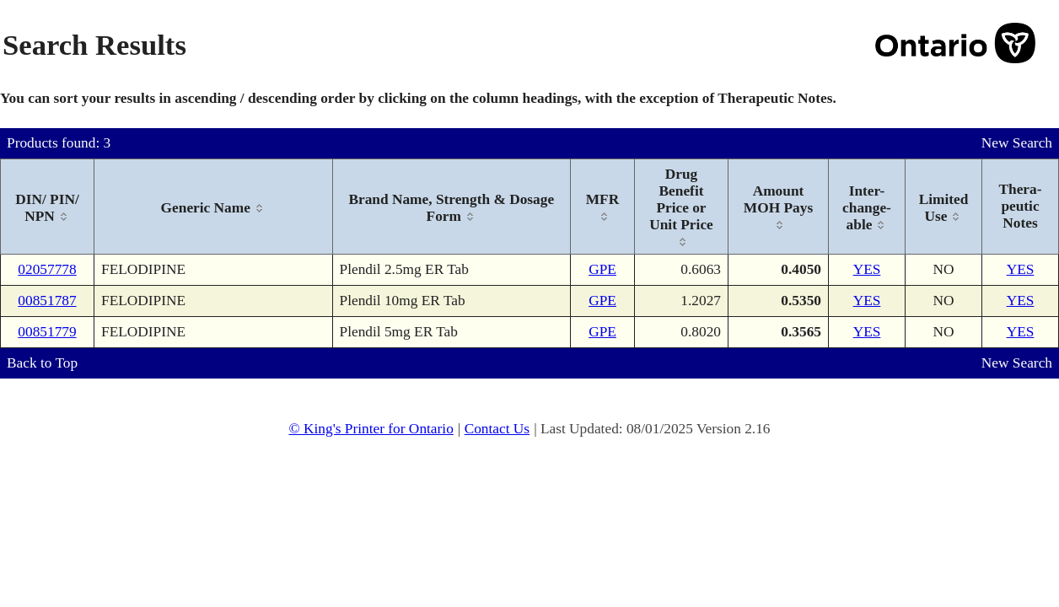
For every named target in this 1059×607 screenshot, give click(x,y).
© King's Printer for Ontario (370, 429)
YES (867, 269)
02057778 (47, 269)
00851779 (47, 332)
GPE (602, 269)
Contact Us (497, 429)
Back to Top (42, 363)
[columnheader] (47, 207)
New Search (1016, 143)
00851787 (47, 301)
